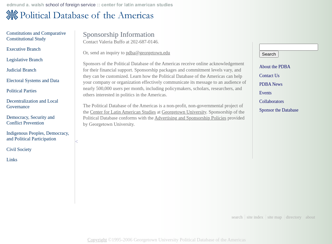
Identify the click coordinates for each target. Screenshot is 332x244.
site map (274, 217)
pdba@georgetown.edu (148, 52)
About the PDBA (274, 66)
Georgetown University (184, 112)
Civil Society (19, 149)
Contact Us (269, 75)
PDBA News (271, 84)
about (310, 217)
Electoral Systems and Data (32, 80)
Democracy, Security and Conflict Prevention (30, 120)
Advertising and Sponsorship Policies (190, 118)
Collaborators (271, 101)
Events (265, 92)
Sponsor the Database (278, 110)
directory (293, 217)
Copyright (97, 239)
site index (255, 217)
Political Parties (21, 90)
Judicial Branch (21, 70)
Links (11, 159)
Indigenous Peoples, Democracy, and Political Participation (37, 135)
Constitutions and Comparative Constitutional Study (36, 35)
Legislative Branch (24, 59)
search (237, 217)
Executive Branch (23, 49)
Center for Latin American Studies (123, 112)
